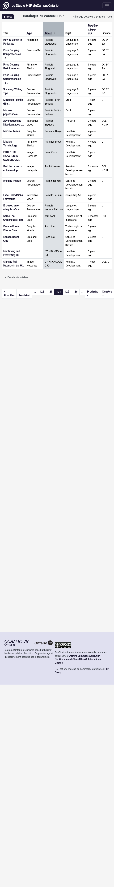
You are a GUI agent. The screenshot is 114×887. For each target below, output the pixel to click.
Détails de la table (17, 277)
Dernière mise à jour (93, 29)
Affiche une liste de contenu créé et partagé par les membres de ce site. (57, 277)
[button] (8, 16)
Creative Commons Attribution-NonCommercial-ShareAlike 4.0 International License (78, 659)
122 (42, 291)
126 (75, 291)
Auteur (50, 33)
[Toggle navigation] (106, 5)
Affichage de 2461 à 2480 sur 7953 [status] (92, 16)
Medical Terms (11, 131)
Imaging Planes (12, 180)
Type (29, 33)
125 (67, 291)
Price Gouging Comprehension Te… (12, 54)
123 (50, 291)
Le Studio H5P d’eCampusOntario (31, 5)
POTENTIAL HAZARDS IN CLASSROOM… (11, 156)
